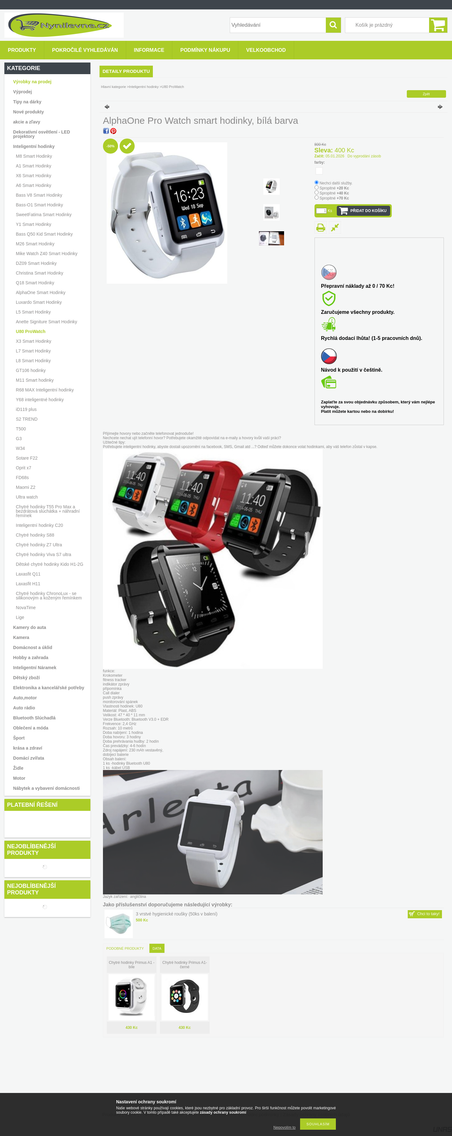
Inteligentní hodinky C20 (39, 525)
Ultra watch (27, 497)
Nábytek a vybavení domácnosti (46, 788)
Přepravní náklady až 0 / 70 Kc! (358, 286)
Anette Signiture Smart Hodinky (46, 321)
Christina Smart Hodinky (39, 273)
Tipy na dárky (27, 101)
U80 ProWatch (31, 331)
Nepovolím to (284, 1127)
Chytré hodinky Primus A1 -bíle (131, 964)
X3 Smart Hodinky (33, 341)
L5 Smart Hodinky (33, 311)
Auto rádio (24, 707)
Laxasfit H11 (28, 583)
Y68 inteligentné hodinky (40, 399)
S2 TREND (27, 419)
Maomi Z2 (25, 487)
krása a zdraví (27, 748)
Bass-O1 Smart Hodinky (39, 204)
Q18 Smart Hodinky (35, 282)
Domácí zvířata (28, 758)
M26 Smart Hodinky (35, 243)
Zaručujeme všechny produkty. (358, 312)
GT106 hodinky (31, 370)
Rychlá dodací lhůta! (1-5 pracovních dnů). (371, 338)
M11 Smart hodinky (35, 380)
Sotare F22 (27, 458)
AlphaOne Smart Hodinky (41, 292)
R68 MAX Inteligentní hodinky (45, 389)
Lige (20, 617)
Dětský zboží (26, 677)
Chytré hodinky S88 (35, 535)
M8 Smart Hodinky (34, 156)
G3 (19, 438)
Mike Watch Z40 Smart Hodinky (47, 253)
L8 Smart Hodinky (33, 360)
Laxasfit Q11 (28, 573)
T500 (21, 428)
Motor (19, 778)
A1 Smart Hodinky (33, 165)
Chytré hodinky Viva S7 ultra (43, 554)
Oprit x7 (23, 467)
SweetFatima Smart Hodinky (44, 214)
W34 (20, 448)
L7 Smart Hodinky (33, 350)
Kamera (21, 637)
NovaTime (26, 607)
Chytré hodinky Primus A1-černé (184, 964)
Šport (19, 737)
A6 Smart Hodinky (33, 185)
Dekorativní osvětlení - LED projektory (41, 134)
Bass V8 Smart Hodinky (39, 195)
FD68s (22, 477)
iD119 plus (26, 409)
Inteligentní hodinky (144, 87)
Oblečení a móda (30, 727)
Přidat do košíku (368, 211)
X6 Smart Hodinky (33, 175)
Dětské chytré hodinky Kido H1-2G (49, 564)
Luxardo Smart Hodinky (39, 302)
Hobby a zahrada (30, 657)
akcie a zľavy (26, 121)
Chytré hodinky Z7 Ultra (39, 544)
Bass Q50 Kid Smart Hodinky (44, 234)
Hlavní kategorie (113, 87)
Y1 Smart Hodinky (33, 224)
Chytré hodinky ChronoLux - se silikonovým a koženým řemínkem (49, 595)
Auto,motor (25, 697)
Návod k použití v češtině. (352, 370)
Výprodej (22, 91)
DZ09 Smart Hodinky (36, 263)
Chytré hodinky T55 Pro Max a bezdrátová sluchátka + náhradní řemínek (48, 511)
